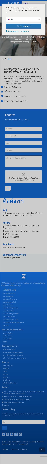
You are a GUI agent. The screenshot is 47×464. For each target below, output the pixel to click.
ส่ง (8, 188)
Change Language (24, 26)
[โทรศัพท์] (23, 150)
